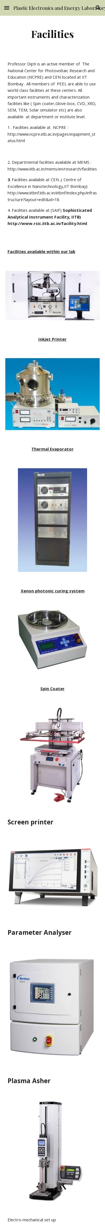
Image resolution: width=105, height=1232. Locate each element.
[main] (52, 33)
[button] (6, 7)
